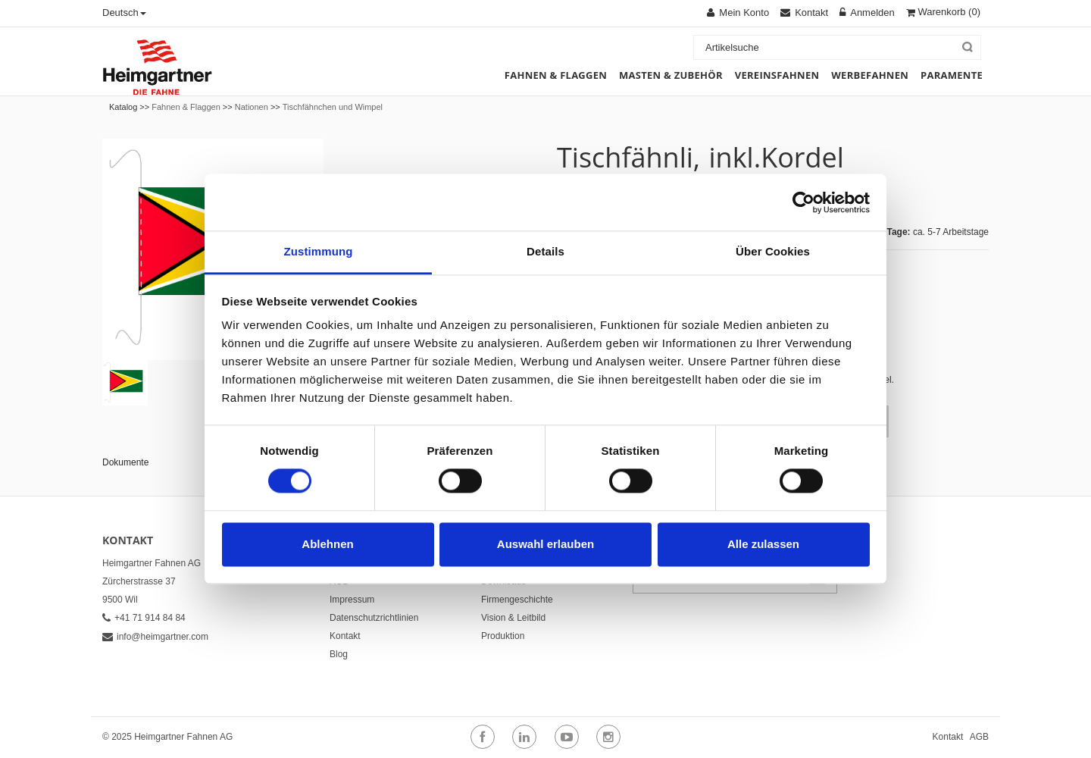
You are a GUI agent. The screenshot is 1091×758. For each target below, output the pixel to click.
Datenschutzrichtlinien (374, 617)
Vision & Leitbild (513, 617)
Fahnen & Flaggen (186, 106)
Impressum (352, 599)
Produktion (502, 636)
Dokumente (125, 462)
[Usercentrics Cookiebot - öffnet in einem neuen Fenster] (803, 202)
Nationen (251, 106)
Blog (339, 654)
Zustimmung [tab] (318, 251)
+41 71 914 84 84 (144, 617)
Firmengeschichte (517, 599)
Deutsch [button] (124, 12)
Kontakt (345, 636)
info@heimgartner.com (155, 636)
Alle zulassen (763, 543)
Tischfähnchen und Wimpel (333, 106)
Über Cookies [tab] (773, 251)
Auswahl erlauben (545, 543)
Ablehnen (327, 543)
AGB (979, 736)
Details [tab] (545, 251)
